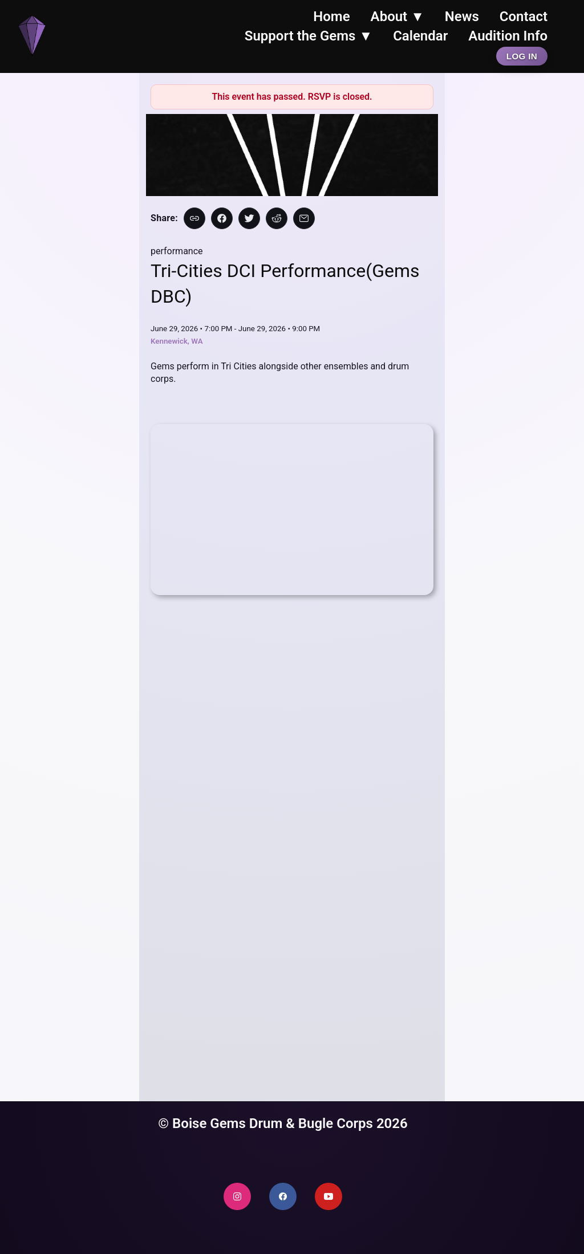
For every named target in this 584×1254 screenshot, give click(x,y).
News (462, 17)
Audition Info (508, 36)
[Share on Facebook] (222, 218)
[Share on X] (249, 218)
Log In (521, 56)
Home (331, 17)
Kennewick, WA (177, 341)
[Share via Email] (304, 218)
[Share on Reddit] (276, 218)
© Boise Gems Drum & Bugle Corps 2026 (283, 1123)
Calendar (420, 36)
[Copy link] (194, 218)
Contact (524, 17)
